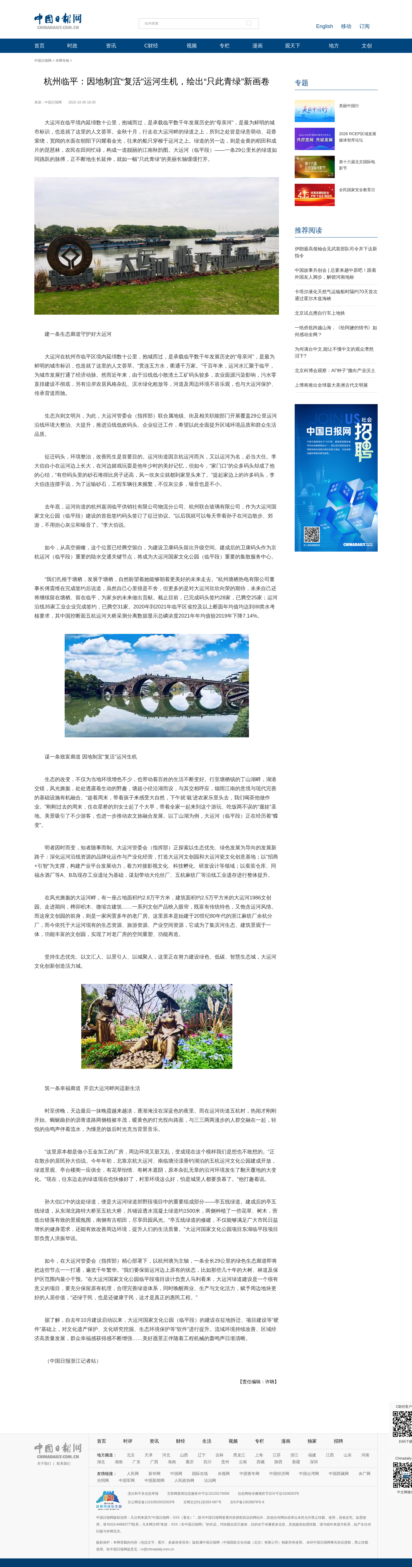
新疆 (296, 1462)
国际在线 (200, 1473)
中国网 (176, 1473)
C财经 (151, 46)
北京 (131, 1455)
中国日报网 (43, 61)
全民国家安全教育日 (357, 189)
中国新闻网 (154, 1480)
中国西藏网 (339, 1473)
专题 (301, 83)
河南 (365, 1455)
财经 (180, 1441)
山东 (348, 1455)
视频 (192, 46)
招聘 (338, 1441)
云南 (243, 1462)
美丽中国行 (349, 105)
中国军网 (127, 1480)
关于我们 (44, 1464)
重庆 (190, 1462)
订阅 (364, 26)
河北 (166, 1455)
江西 (330, 1455)
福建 (312, 1455)
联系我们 (63, 1464)
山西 (184, 1455)
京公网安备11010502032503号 (151, 1502)
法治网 (210, 1480)
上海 (259, 1455)
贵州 (225, 1462)
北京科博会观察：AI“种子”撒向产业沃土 (335, 370)
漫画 (257, 46)
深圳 (314, 1462)
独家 (312, 1441)
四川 (207, 1462)
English (324, 26)
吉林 (219, 1455)
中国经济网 (279, 1473)
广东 (136, 1462)
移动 (346, 26)
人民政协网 (184, 1480)
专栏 (224, 46)
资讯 (111, 46)
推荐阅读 (308, 230)
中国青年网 (249, 1473)
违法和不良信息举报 (143, 1494)
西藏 (261, 1462)
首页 (39, 46)
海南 (172, 1462)
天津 (148, 1455)
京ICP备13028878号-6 (247, 1502)
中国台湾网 (309, 1473)
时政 (72, 46)
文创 (367, 46)
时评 (127, 1441)
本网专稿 (62, 61)
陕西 (278, 1462)
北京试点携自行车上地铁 (320, 313)
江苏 (277, 1455)
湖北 (101, 1462)
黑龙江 (239, 1455)
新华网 (154, 1473)
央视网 (224, 1473)
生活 (206, 1441)
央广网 (364, 1473)
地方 (334, 46)
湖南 (119, 1462)
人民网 (133, 1473)
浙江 (294, 1455)
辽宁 (202, 1455)
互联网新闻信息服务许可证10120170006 (198, 1494)
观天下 (292, 46)
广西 (154, 1462)
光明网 (103, 1480)
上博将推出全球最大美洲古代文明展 (331, 385)
